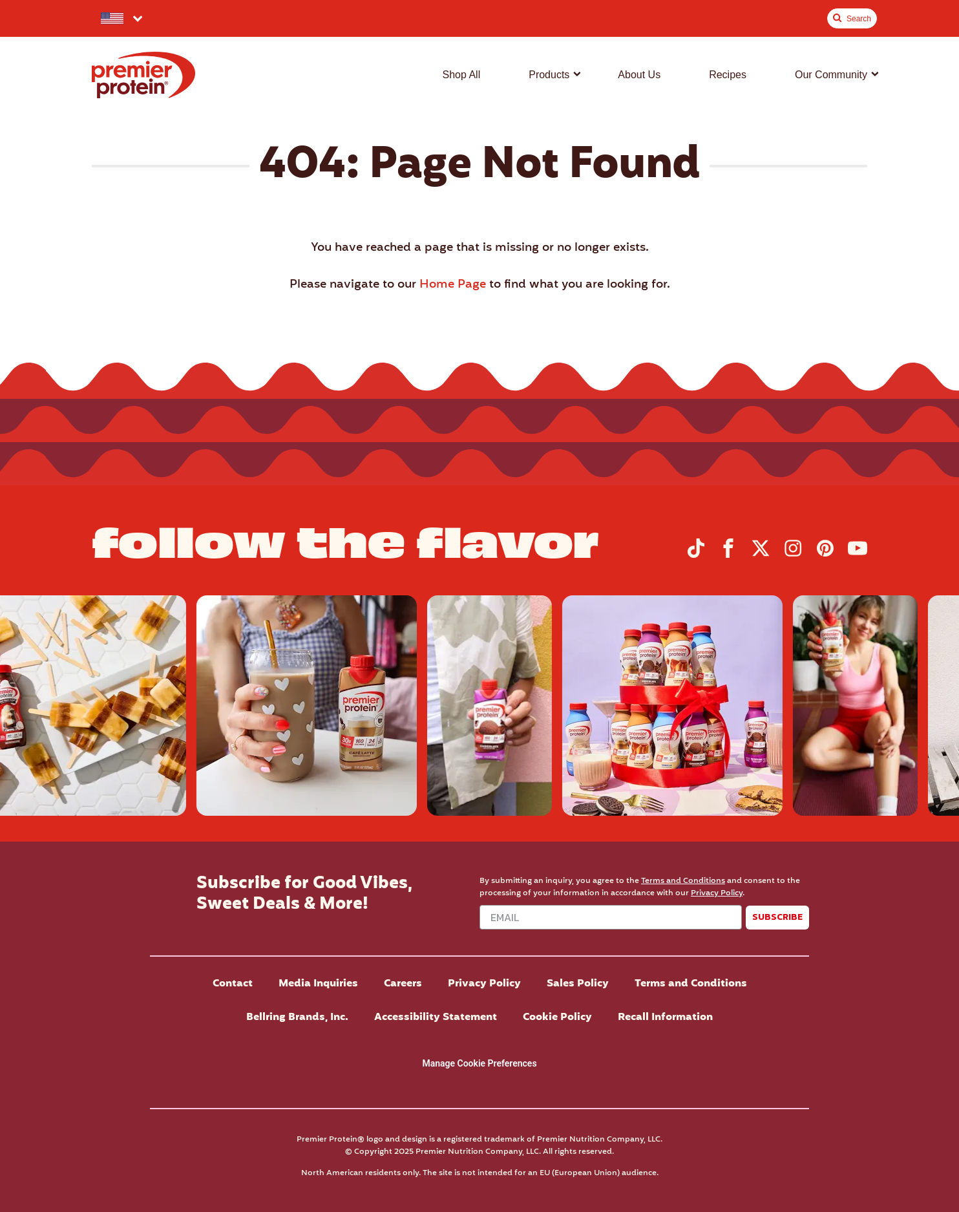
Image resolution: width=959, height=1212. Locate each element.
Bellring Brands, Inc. (297, 1017)
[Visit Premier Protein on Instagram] (793, 555)
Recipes (727, 74)
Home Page (452, 284)
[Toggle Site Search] (852, 18)
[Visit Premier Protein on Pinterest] (825, 555)
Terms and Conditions (683, 881)
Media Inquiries (318, 983)
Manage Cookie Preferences (479, 1063)
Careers (403, 983)
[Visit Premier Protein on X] (760, 555)
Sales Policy (578, 983)
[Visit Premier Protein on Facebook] (728, 555)
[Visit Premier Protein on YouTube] (857, 555)
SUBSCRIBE (777, 917)
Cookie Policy (557, 1017)
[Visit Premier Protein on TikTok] (696, 555)
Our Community (831, 74)
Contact (233, 983)
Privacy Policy (717, 893)
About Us (639, 74)
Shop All (461, 74)
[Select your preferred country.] (120, 18)
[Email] (611, 917)
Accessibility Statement (435, 1017)
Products (549, 74)
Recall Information (665, 1017)
